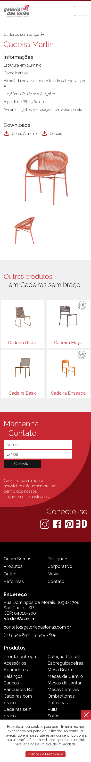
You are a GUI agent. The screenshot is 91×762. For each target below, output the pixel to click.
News (53, 573)
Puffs (53, 709)
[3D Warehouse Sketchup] (81, 523)
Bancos (11, 682)
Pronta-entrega (20, 656)
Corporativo (60, 566)
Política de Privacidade (45, 754)
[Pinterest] (69, 523)
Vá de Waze (20, 618)
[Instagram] (45, 523)
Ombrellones (61, 696)
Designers (58, 558)
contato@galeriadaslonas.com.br (37, 627)
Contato (56, 581)
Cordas (51, 133)
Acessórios (15, 663)
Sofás (53, 715)
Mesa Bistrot (61, 669)
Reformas (14, 581)
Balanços (13, 676)
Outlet (10, 573)
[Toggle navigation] (80, 11)
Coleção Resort (64, 656)
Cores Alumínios (22, 133)
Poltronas (58, 702)
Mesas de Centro (65, 676)
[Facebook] (57, 523)
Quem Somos (17, 558)
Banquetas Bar (19, 689)
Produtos (13, 566)
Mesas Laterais (63, 689)
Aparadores (16, 669)
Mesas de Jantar (65, 682)
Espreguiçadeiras (65, 663)
